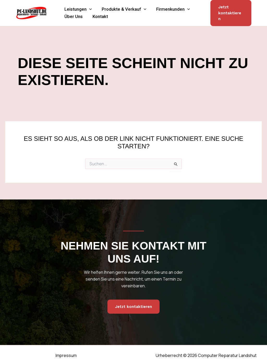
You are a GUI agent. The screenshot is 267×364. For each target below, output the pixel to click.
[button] (87, 6)
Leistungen (76, 6)
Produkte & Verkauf (120, 6)
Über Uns (72, 17)
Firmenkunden (166, 6)
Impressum (65, 353)
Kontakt (96, 17)
